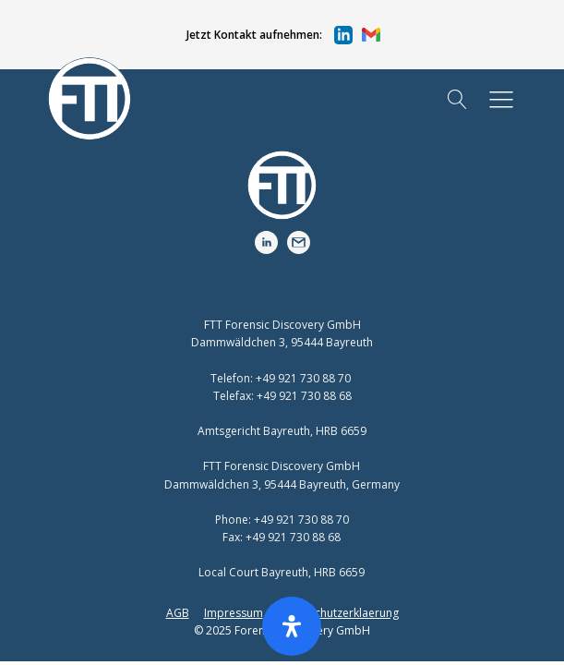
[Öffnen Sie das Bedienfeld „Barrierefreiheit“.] (291, 626)
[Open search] (457, 99)
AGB (177, 613)
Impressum (233, 613)
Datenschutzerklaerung (338, 613)
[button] (271, 35)
